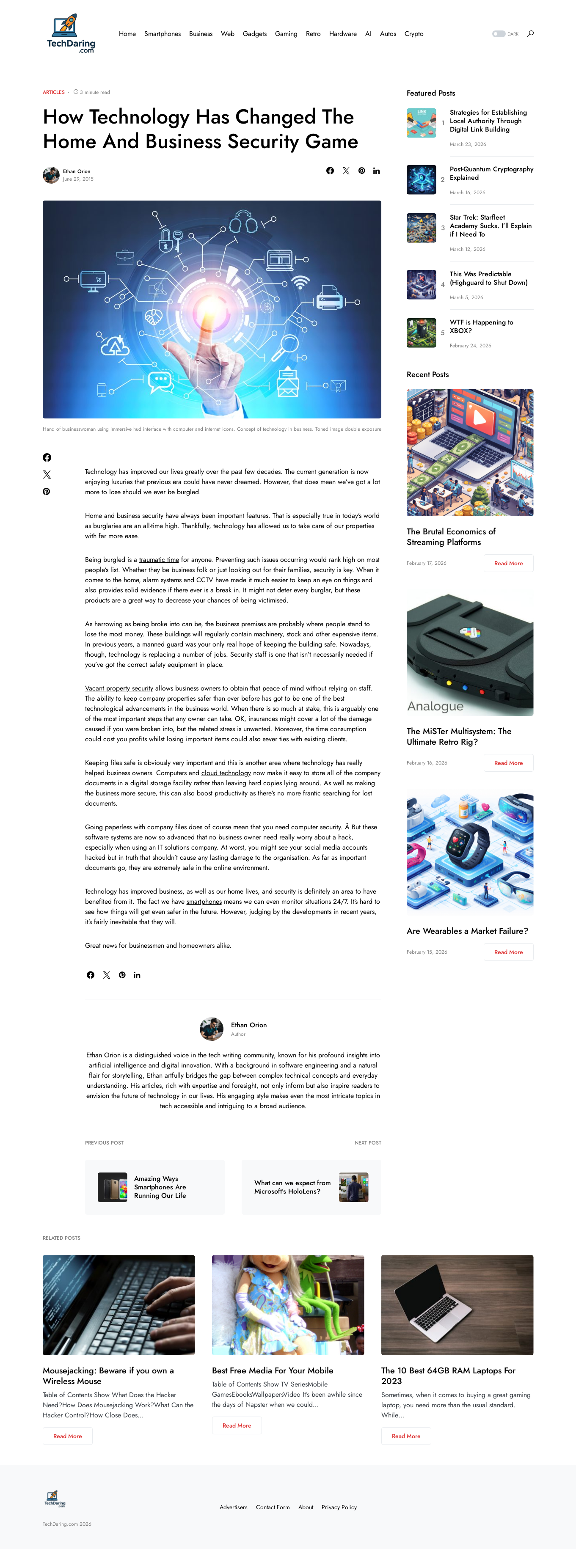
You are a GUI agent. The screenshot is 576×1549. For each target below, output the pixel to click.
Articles (54, 92)
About (305, 1507)
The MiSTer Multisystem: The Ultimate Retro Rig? (459, 736)
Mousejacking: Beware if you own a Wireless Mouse (108, 1376)
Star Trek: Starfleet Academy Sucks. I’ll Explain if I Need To (491, 226)
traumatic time (159, 559)
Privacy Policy (339, 1507)
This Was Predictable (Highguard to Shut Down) (489, 278)
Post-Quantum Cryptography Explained (492, 173)
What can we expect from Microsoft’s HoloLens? (292, 1187)
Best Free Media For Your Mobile (272, 1370)
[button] (504, 34)
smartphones (204, 901)
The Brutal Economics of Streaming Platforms (451, 537)
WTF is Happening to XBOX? (481, 326)
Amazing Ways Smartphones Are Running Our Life (160, 1187)
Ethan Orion (77, 171)
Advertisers (234, 1507)
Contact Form (273, 1507)
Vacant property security (119, 688)
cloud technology (226, 773)
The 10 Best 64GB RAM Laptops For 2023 (448, 1376)
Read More (508, 563)
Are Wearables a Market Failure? (468, 931)
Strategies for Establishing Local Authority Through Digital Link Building (488, 121)
